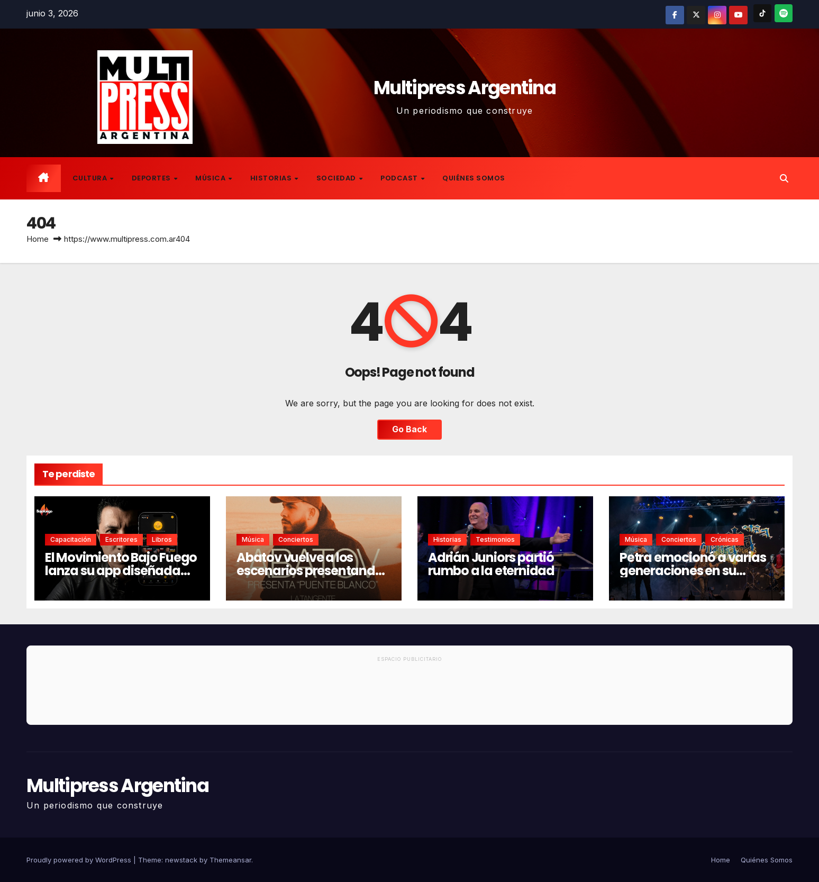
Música (211, 178)
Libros (162, 539)
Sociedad (337, 178)
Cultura (90, 178)
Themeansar (230, 860)
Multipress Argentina (465, 88)
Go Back (409, 429)
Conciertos (295, 539)
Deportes (152, 178)
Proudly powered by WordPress (79, 860)
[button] (784, 178)
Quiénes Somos (473, 178)
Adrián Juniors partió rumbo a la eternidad (491, 564)
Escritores (121, 539)
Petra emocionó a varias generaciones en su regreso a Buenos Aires (693, 571)
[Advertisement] (409, 695)
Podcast (400, 178)
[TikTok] (762, 13)
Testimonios (495, 539)
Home (37, 239)
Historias (272, 178)
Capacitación (70, 539)
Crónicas (725, 539)
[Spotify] (784, 13)
